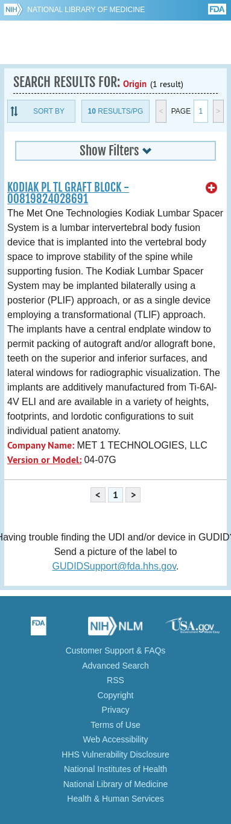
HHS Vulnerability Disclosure (115, 754)
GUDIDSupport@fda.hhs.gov (114, 566)
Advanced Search (115, 665)
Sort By (49, 111)
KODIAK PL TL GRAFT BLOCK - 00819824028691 (68, 193)
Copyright (116, 695)
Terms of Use (115, 725)
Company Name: (40, 445)
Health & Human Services (115, 798)
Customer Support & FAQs (116, 650)
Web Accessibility (115, 739)
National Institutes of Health (115, 769)
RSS (115, 680)
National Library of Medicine (86, 9)
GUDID (115, 42)
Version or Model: (44, 459)
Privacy (116, 710)
